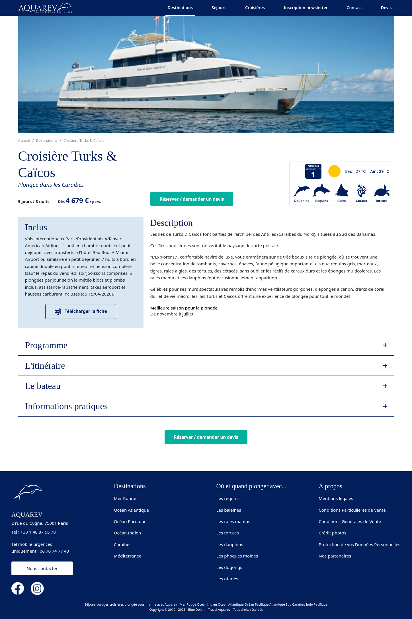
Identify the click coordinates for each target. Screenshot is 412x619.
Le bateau (43, 386)
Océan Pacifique (130, 521)
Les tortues (227, 533)
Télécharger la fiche (81, 311)
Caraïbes (123, 544)
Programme (46, 345)
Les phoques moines (237, 556)
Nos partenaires (335, 556)
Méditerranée (128, 556)
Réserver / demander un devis (192, 199)
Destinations (180, 7)
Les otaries (227, 578)
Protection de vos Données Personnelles (359, 544)
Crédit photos (332, 533)
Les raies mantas (233, 521)
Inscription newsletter (306, 7)
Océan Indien (127, 533)
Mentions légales (336, 498)
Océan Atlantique (131, 510)
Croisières (255, 7)
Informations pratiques (66, 406)
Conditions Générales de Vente (350, 521)
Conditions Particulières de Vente (352, 510)
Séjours (219, 7)
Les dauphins (229, 544)
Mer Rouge (125, 498)
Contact (354, 7)
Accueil (24, 140)
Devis (386, 7)
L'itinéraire (45, 365)
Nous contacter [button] (42, 568)
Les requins (228, 498)
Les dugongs (229, 567)
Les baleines (228, 510)
